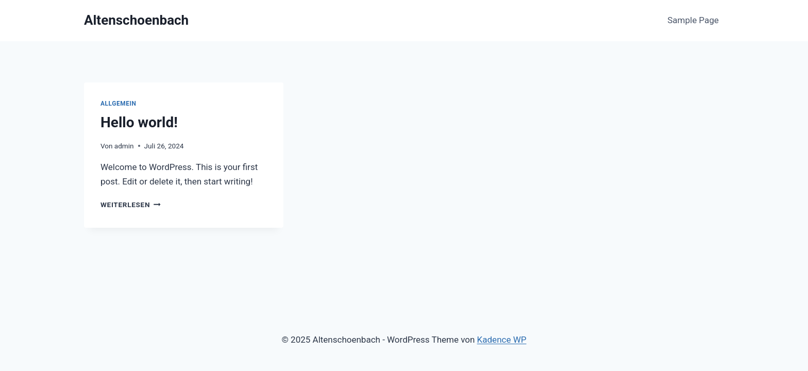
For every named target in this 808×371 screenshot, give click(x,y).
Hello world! (139, 122)
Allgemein (118, 103)
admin (124, 146)
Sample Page (693, 20)
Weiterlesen (130, 204)
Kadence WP (502, 339)
